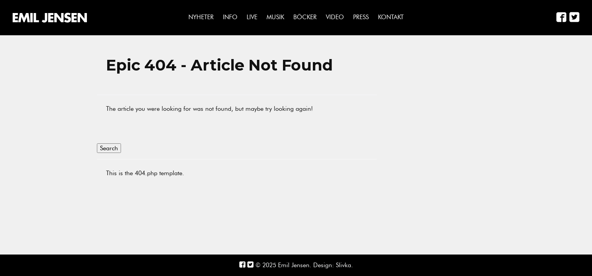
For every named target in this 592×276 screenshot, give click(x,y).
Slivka (343, 265)
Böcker (305, 17)
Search (109, 148)
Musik (275, 17)
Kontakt (391, 17)
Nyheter (201, 17)
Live (252, 17)
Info (230, 17)
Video (335, 17)
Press (361, 17)
